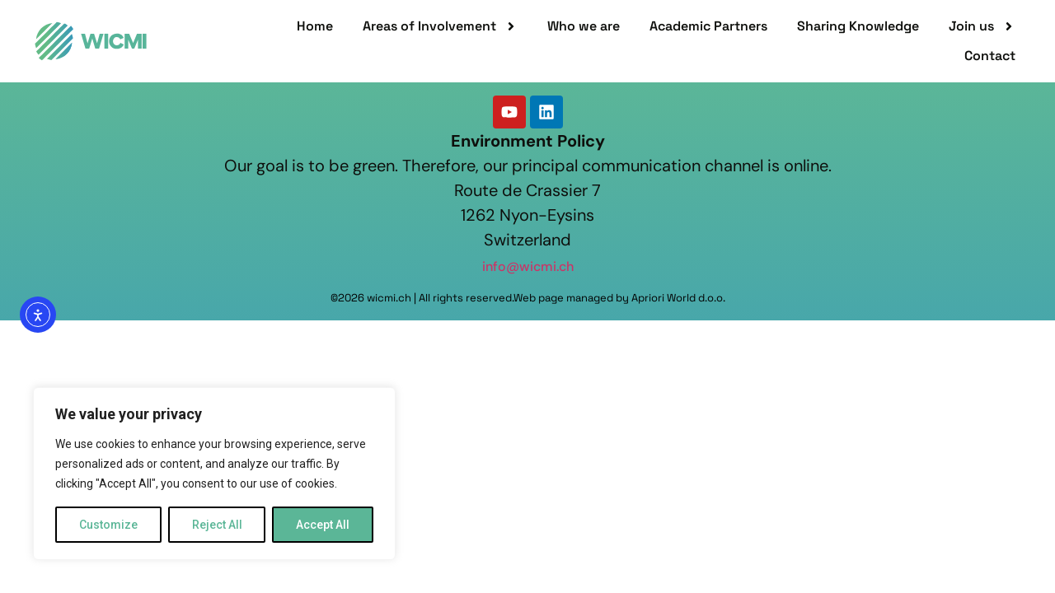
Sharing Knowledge (858, 26)
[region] (214, 473)
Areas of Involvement (440, 26)
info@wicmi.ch (528, 266)
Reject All (217, 524)
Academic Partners (708, 26)
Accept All (322, 524)
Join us (982, 26)
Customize (108, 524)
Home (315, 26)
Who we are (583, 26)
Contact (989, 55)
